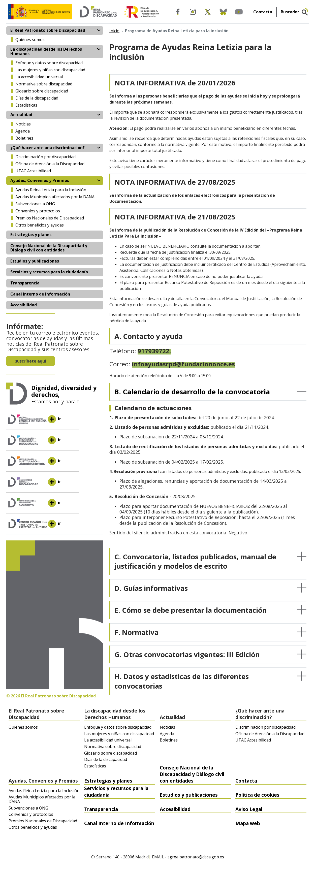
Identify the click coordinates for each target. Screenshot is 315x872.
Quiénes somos (30, 39)
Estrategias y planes (30, 234)
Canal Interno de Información (40, 294)
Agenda (22, 131)
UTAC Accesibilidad (33, 171)
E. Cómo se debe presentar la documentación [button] (190, 610)
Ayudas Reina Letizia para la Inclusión (50, 189)
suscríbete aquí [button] (30, 361)
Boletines (24, 138)
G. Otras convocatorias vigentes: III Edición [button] (187, 654)
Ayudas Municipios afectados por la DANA (54, 197)
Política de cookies (257, 794)
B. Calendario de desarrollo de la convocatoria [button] (192, 391)
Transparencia (25, 283)
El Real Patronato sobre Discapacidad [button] (47, 30)
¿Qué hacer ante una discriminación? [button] (47, 147)
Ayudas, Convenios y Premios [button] (39, 180)
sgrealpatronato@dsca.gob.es (196, 857)
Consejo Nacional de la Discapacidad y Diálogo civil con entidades (48, 248)
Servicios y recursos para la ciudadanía (49, 272)
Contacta (262, 12)
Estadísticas (26, 105)
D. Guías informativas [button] (151, 588)
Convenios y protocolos (37, 211)
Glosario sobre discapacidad (41, 91)
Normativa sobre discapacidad (43, 84)
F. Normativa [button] (136, 632)
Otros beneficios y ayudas (39, 225)
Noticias (23, 124)
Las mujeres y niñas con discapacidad (50, 70)
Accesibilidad (23, 305)
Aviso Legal (248, 809)
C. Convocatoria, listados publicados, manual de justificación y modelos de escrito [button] (195, 561)
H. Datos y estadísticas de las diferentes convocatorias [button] (181, 681)
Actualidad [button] (21, 114)
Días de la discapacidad (36, 98)
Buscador (290, 12)
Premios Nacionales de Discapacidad (49, 218)
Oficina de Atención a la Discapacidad (49, 164)
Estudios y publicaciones (34, 261)
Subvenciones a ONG (35, 204)
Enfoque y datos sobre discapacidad (49, 62)
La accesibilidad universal (39, 77)
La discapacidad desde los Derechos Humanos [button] (46, 51)
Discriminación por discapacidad (45, 156)
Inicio (114, 31)
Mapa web (247, 823)
